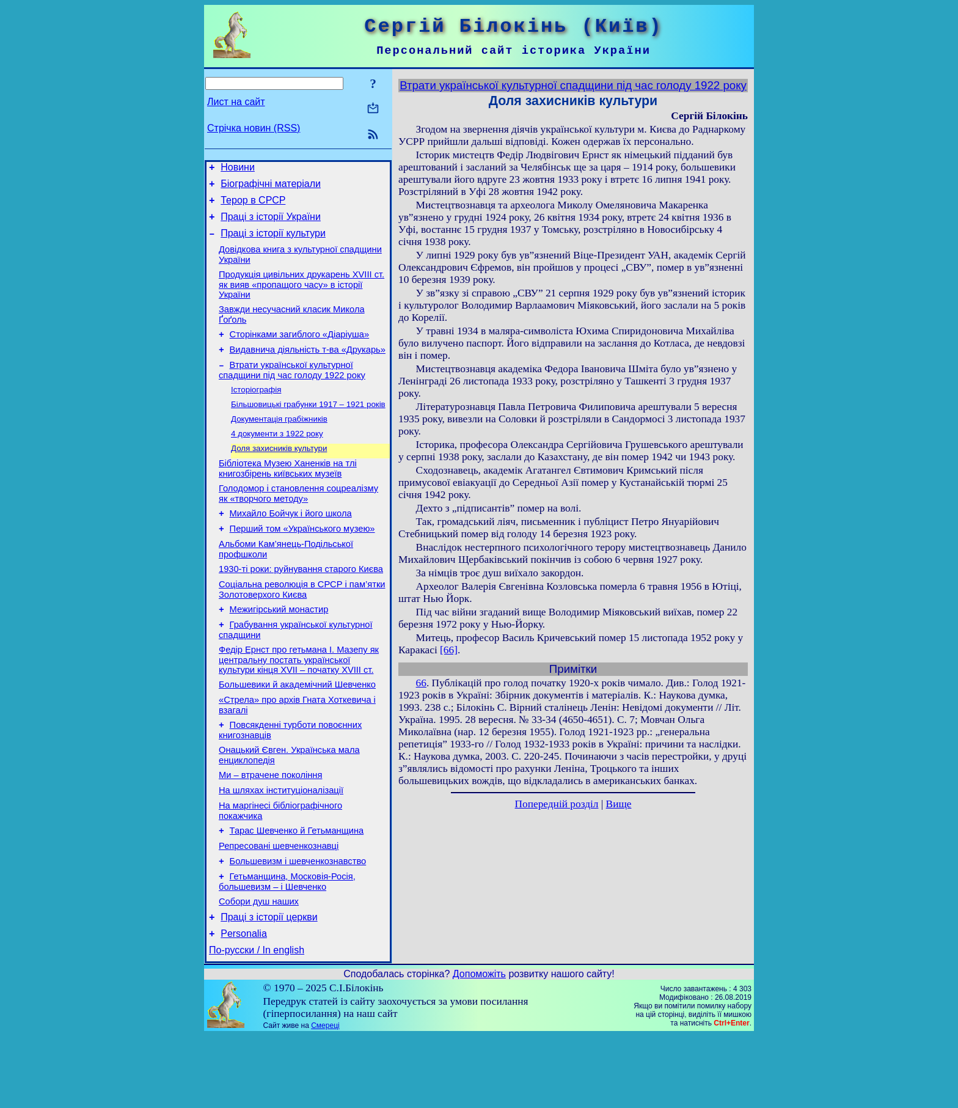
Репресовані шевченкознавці (278, 907)
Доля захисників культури (279, 474)
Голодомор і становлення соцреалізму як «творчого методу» (298, 523)
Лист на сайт (236, 102)
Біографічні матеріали (271, 187)
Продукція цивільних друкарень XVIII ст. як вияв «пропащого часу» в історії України (301, 297)
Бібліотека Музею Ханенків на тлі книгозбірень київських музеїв (288, 496)
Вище (619, 804)
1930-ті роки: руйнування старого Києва (301, 606)
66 (421, 683)
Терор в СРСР (253, 205)
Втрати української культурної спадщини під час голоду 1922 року (292, 390)
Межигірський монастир (279, 650)
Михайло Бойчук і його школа (291, 545)
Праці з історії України (271, 224)
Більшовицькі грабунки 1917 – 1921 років (308, 426)
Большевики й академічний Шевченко (297, 731)
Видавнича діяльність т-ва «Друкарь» (308, 368)
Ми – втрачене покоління (270, 829)
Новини (238, 169)
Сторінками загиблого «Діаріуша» (300, 351)
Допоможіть (479, 1046)
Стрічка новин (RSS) (253, 128)
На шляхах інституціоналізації (281, 846)
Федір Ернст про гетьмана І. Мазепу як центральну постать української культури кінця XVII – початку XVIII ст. (299, 704)
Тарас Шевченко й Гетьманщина (297, 890)
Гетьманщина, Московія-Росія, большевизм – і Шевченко (287, 946)
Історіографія (256, 411)
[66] (449, 650)
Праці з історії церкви (269, 985)
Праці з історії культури (273, 242)
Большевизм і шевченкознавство (298, 924)
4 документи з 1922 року (277, 458)
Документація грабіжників (279, 442)
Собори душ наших (259, 968)
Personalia (244, 1004)
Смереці (325, 1097)
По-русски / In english (256, 1022)
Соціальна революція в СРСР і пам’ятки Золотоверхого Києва (302, 628)
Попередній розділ (557, 804)
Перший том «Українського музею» (302, 562)
